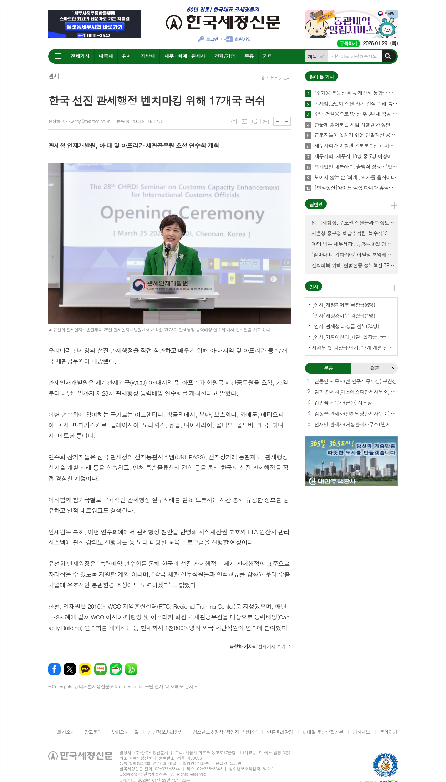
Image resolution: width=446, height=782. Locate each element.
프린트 (255, 121)
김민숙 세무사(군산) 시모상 (343, 402)
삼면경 (316, 204)
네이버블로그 (100, 669)
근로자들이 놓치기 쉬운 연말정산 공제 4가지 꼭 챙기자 (356, 135)
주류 (249, 56)
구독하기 (348, 43)
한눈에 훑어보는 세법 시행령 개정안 (352, 124)
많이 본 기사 (321, 76)
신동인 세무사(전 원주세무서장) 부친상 (355, 381)
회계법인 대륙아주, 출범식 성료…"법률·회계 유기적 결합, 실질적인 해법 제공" (356, 166)
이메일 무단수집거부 (323, 732)
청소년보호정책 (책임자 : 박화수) (225, 732)
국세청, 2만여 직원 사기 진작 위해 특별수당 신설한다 (356, 103)
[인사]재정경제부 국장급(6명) (343, 304)
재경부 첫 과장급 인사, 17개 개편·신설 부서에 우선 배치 (353, 347)
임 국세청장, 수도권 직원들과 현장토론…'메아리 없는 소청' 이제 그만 (352, 222)
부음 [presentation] (328, 368)
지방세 (147, 56)
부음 (346, 368)
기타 (267, 56)
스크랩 (265, 121)
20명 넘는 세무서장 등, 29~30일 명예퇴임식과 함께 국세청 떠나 (352, 243)
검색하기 (388, 56)
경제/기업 (224, 56)
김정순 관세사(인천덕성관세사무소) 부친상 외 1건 (356, 413)
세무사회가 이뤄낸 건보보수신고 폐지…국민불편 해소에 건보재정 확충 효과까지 (356, 145)
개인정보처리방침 (165, 732)
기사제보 (361, 732)
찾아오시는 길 (125, 732)
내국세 (106, 56)
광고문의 (93, 732)
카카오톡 (85, 669)
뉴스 (274, 78)
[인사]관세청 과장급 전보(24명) (345, 326)
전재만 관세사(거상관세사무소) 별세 (352, 424)
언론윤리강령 (280, 732)
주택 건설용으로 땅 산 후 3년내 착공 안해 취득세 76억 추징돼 (356, 114)
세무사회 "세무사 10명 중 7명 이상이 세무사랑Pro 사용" (356, 156)
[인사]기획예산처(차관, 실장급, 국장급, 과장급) (353, 336)
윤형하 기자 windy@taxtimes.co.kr (79, 121)
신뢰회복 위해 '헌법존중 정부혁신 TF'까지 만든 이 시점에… (352, 265)
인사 (313, 286)
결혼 (392, 368)
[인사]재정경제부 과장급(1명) (343, 315)
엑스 (70, 669)
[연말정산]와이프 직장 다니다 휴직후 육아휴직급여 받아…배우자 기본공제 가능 (356, 187)
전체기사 (80, 56)
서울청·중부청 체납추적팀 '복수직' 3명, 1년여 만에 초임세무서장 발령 (352, 233)
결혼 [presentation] (374, 368)
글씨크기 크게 (277, 121)
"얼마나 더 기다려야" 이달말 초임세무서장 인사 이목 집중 (352, 254)
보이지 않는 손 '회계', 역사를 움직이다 (354, 177)
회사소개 (66, 732)
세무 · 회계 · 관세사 (184, 56)
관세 (126, 56)
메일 (244, 121)
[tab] (328, 368)
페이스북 (54, 669)
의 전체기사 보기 (257, 646)
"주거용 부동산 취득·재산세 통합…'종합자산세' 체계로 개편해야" (356, 93)
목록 (233, 121)
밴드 (131, 669)
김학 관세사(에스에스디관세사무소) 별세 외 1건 (356, 392)
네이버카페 (116, 669)
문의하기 (388, 732)
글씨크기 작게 (286, 121)
